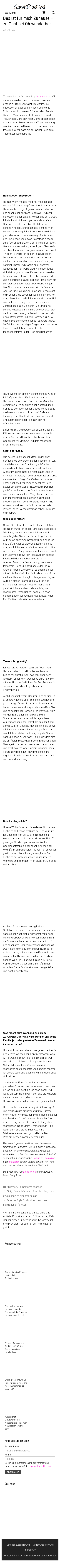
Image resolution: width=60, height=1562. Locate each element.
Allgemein (12, 1186)
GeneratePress (48, 1555)
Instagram (14, 1161)
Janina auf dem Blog (44, 1158)
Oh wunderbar (43, 96)
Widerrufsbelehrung (43, 1544)
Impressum (30, 1549)
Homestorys (25, 1186)
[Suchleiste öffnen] (53, 12)
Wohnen (37, 1186)
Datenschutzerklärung (40, 1466)
